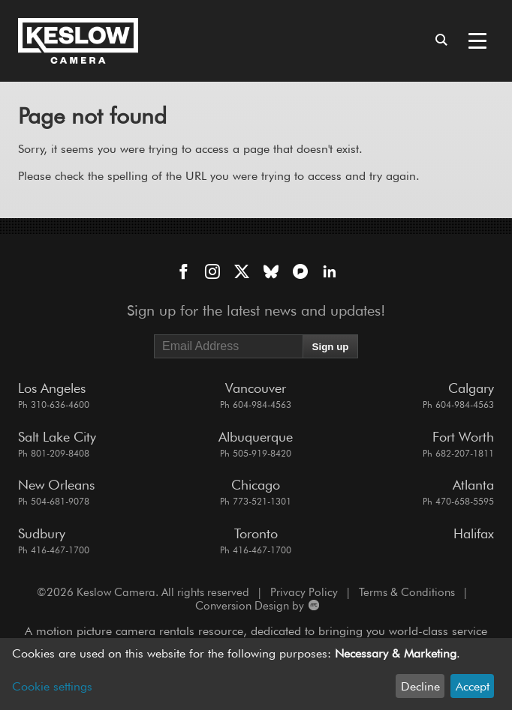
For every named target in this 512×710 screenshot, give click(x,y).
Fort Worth (463, 437)
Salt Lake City (57, 437)
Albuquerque (255, 437)
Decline (420, 686)
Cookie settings (52, 686)
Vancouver (255, 388)
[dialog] (256, 674)
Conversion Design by (256, 606)
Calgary (471, 388)
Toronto (256, 533)
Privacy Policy (304, 592)
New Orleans (56, 485)
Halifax (473, 533)
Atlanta (473, 485)
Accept (472, 686)
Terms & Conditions (407, 592)
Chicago (255, 485)
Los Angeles (52, 388)
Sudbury (41, 533)
